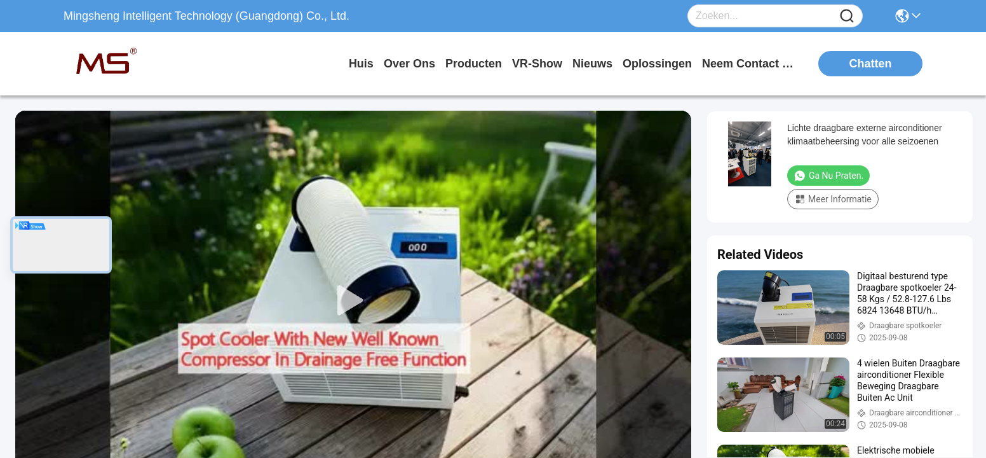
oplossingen (657, 63)
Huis (361, 63)
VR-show (537, 63)
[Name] (846, 16)
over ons (409, 63)
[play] (353, 301)
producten (473, 63)
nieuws (592, 63)
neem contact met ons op (749, 63)
